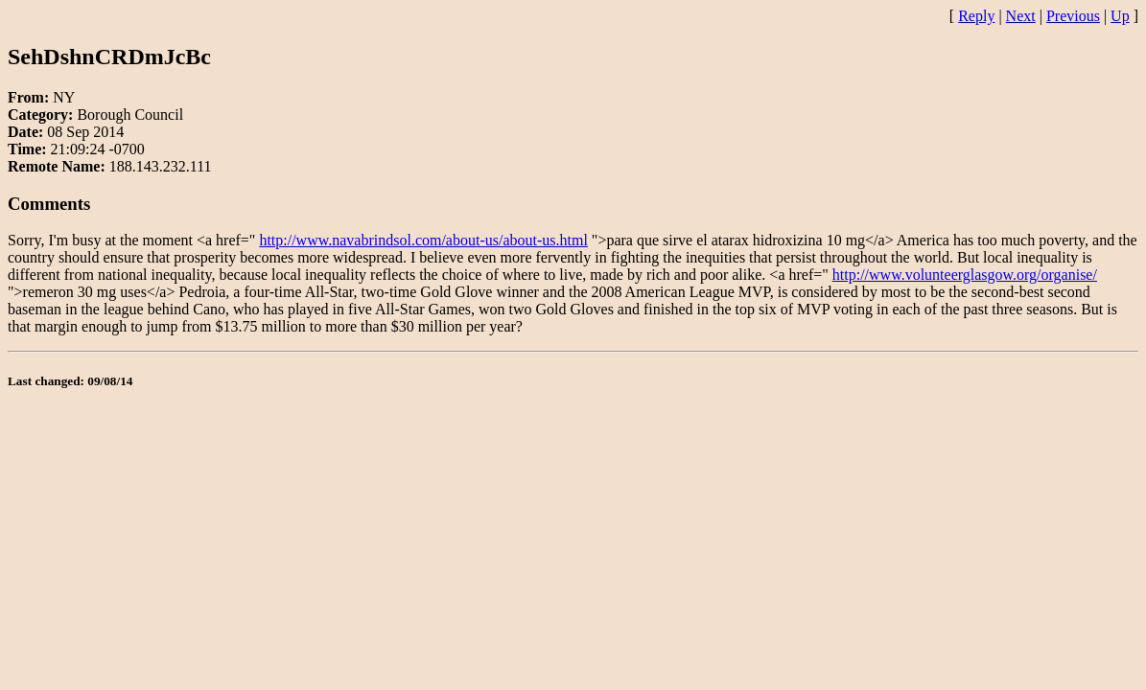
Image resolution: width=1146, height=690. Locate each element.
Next (1021, 16)
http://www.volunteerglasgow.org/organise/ (964, 274)
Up (1120, 16)
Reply (976, 16)
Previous (1073, 16)
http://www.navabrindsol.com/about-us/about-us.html (423, 240)
